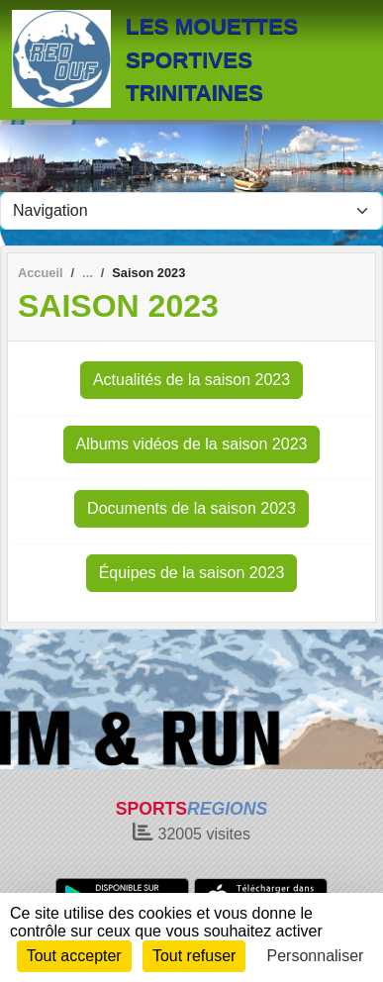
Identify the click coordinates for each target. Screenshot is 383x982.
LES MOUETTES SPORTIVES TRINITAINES (212, 59)
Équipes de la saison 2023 (192, 572)
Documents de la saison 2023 (191, 508)
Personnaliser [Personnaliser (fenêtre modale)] (315, 955)
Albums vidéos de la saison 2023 (192, 444)
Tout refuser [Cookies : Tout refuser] (194, 955)
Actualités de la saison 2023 (191, 379)
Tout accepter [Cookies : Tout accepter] (74, 955)
